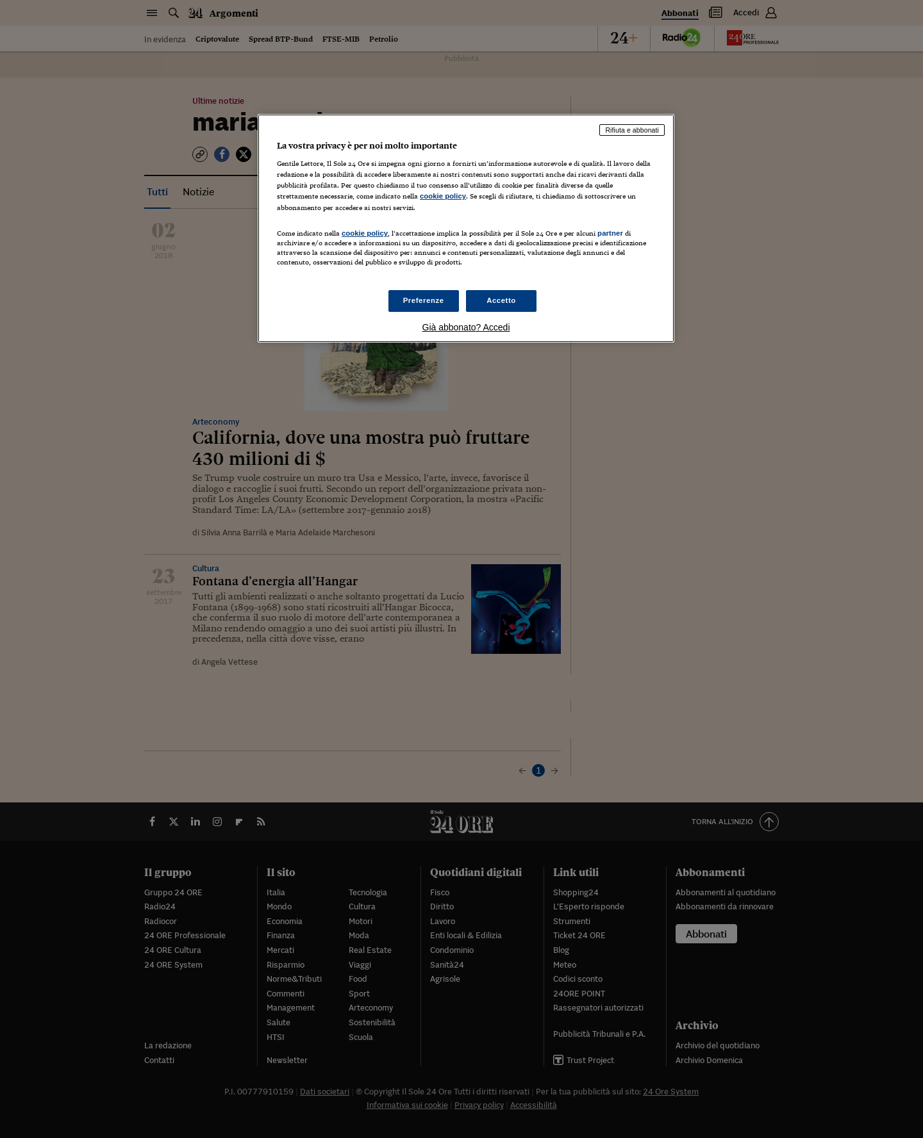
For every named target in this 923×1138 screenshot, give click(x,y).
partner (610, 233)
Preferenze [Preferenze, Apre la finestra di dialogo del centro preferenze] (423, 300)
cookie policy (443, 196)
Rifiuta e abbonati (632, 130)
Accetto (501, 300)
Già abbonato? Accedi (466, 327)
